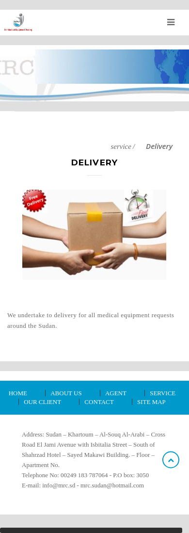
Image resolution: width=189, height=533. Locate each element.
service (120, 146)
